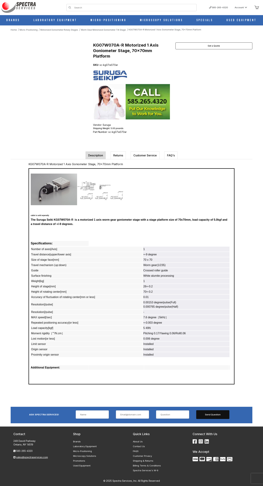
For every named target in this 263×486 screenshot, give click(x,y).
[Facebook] (195, 441)
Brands (77, 441)
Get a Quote (214, 46)
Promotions (79, 460)
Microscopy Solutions (84, 456)
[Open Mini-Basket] (256, 7)
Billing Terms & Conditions (147, 465)
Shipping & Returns (143, 460)
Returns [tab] (118, 155)
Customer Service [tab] (145, 155)
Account (241, 7)
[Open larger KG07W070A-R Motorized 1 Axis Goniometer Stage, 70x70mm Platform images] (48, 76)
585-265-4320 (218, 7)
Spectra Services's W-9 (145, 470)
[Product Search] (134, 7)
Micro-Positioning (82, 451)
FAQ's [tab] (171, 155)
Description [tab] (95, 155)
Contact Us (139, 446)
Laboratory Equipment (85, 446)
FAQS (136, 451)
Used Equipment (81, 465)
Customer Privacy (142, 456)
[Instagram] (201, 441)
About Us (138, 441)
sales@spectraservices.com (32, 457)
